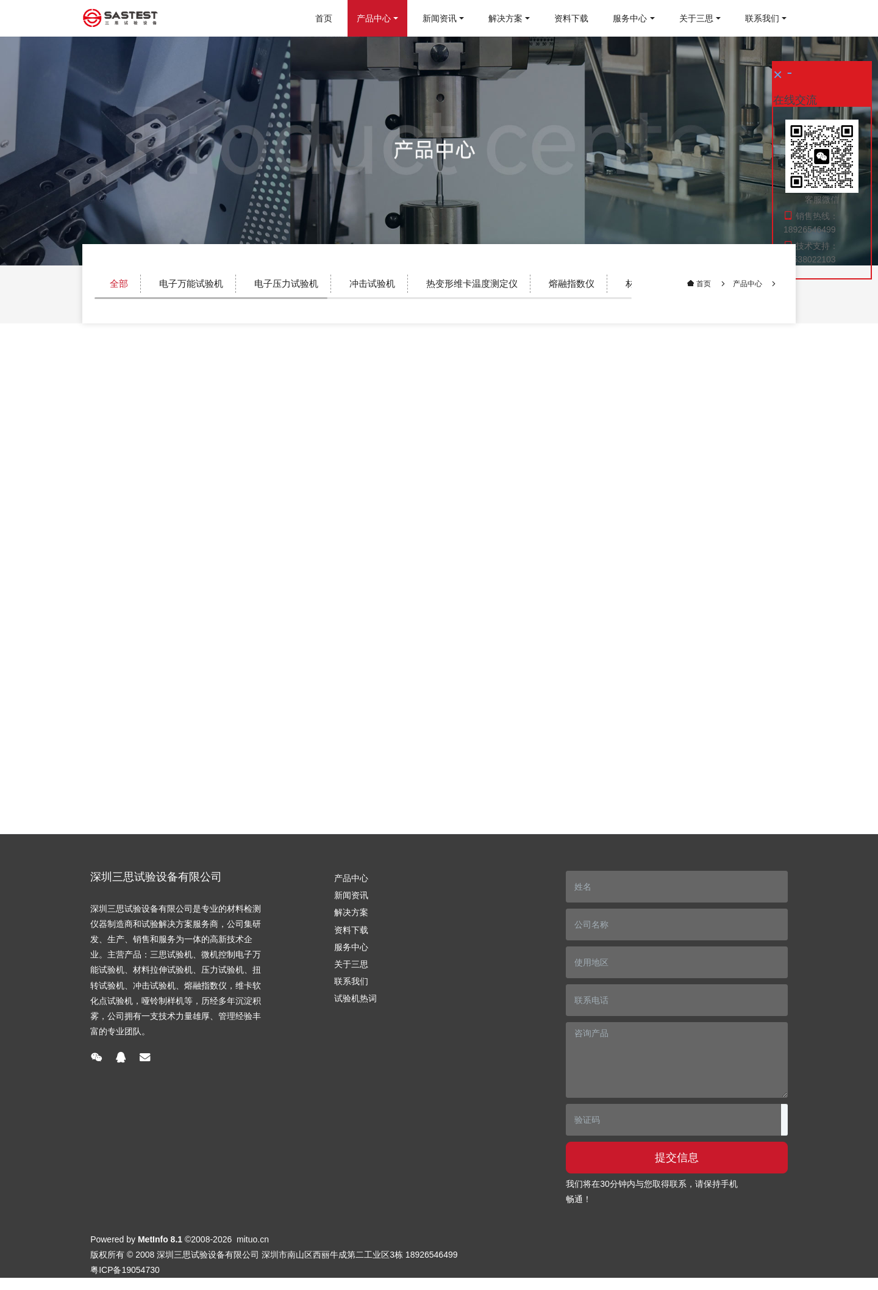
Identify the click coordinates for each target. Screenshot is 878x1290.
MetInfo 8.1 (160, 1239)
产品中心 (747, 283)
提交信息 (677, 1157)
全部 (119, 283)
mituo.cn (253, 1239)
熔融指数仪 (571, 283)
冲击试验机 (372, 283)
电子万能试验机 (191, 283)
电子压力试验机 (286, 283)
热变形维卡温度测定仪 (472, 283)
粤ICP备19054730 (125, 1270)
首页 (323, 18)
